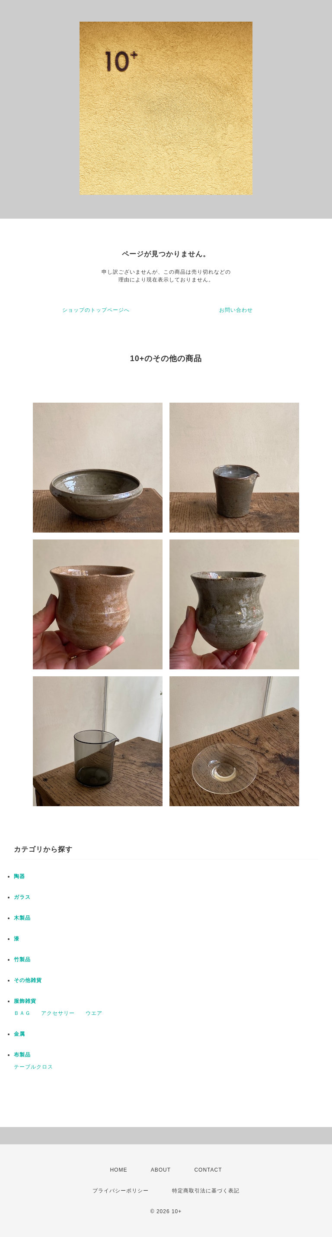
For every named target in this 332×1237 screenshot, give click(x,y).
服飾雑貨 (25, 1001)
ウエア (94, 1013)
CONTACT (208, 1170)
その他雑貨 (28, 980)
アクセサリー (58, 1013)
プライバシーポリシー (121, 1191)
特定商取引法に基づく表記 (205, 1191)
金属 (19, 1034)
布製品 (22, 1055)
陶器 (19, 876)
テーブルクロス (33, 1067)
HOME (118, 1170)
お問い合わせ (236, 310)
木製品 (22, 918)
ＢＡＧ (22, 1013)
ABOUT (161, 1170)
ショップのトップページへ (96, 310)
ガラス (22, 897)
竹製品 (22, 959)
